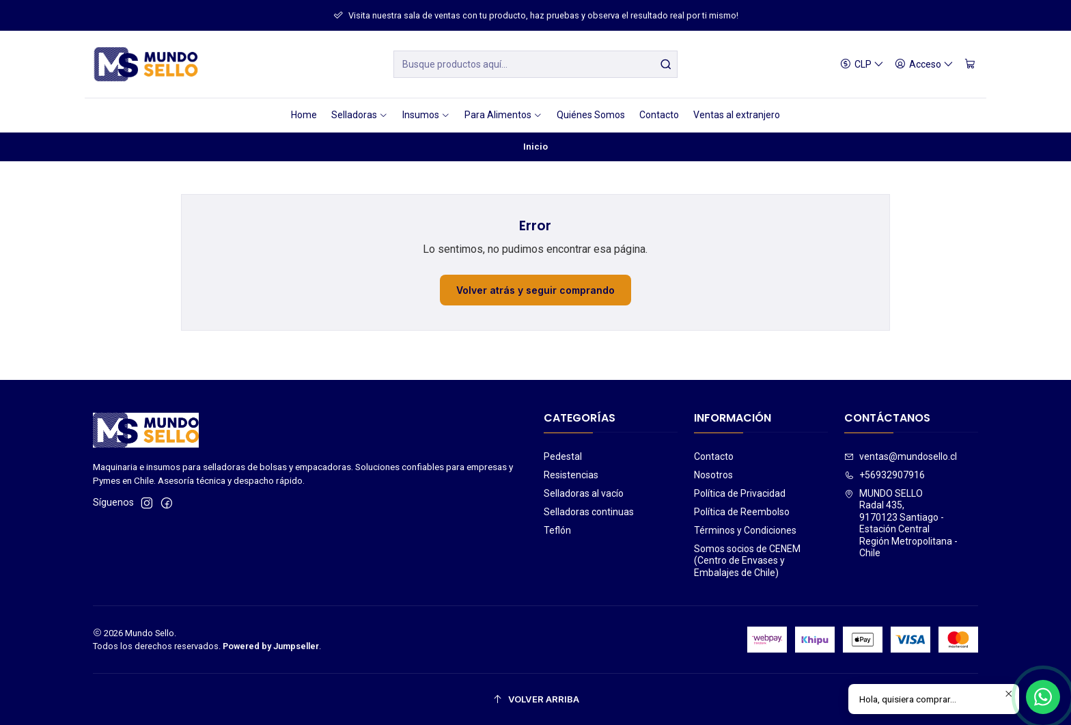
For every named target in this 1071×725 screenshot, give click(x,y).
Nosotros (713, 474)
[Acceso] (924, 64)
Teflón (557, 530)
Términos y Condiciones (745, 530)
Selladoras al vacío (584, 493)
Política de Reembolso (742, 511)
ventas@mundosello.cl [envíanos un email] (900, 456)
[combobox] (535, 64)
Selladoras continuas (589, 511)
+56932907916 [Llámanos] (884, 474)
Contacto (714, 456)
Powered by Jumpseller (271, 646)
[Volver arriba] (535, 699)
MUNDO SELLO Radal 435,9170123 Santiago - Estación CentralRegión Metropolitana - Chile (901, 523)
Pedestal (563, 456)
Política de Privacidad (739, 493)
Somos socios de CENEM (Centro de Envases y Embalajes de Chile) (747, 560)
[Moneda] (862, 64)
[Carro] (970, 64)
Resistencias (571, 474)
